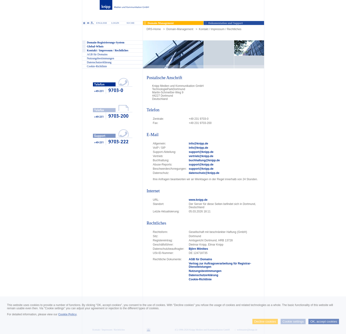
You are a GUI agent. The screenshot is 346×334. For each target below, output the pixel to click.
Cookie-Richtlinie (200, 279)
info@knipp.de (198, 143)
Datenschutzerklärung (203, 275)
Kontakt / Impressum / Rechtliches (220, 29)
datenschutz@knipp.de (204, 173)
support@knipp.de (201, 152)
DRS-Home (154, 29)
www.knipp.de (198, 199)
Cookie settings (293, 321)
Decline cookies (265, 321)
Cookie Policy (67, 314)
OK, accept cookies (323, 321)
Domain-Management (179, 29)
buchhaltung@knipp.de (204, 160)
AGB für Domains (200, 259)
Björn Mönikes (198, 248)
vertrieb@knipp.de (201, 156)
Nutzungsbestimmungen (205, 271)
